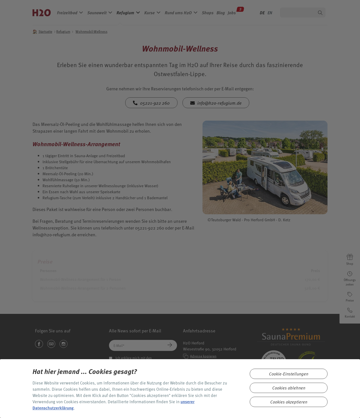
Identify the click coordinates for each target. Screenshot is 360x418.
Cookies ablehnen (288, 388)
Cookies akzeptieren (288, 402)
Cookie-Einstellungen (288, 374)
